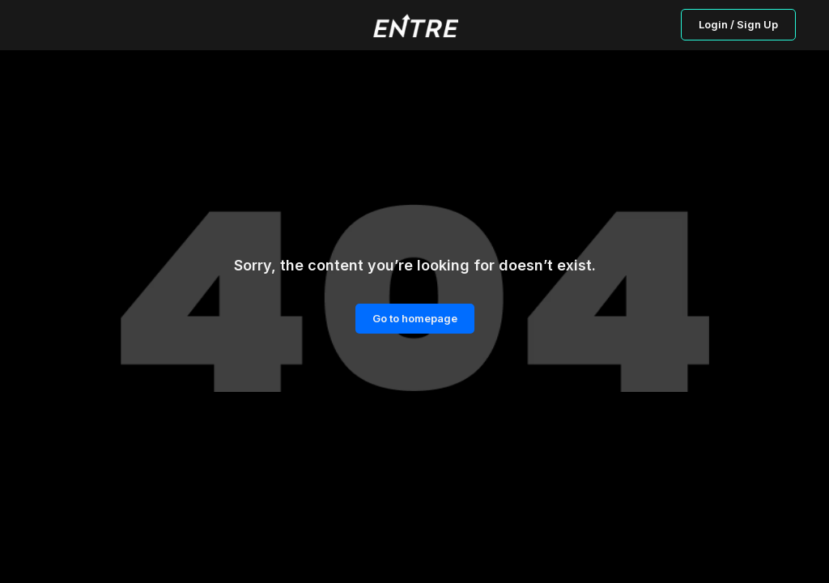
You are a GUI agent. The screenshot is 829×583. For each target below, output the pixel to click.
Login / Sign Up (738, 24)
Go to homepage (414, 318)
